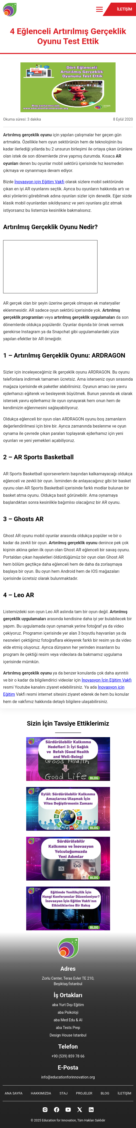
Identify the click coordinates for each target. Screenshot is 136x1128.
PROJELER (84, 1093)
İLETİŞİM (124, 9)
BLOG (105, 1093)
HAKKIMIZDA (41, 1093)
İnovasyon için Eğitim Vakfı (39, 181)
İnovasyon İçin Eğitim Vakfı (107, 680)
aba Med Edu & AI (68, 1020)
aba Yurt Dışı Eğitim (68, 1005)
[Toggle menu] (99, 9)
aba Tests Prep (68, 1028)
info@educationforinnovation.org (68, 1077)
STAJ (63, 1093)
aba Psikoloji (68, 1012)
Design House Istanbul (68, 1035)
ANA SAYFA (14, 1093)
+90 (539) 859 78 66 (68, 1056)
